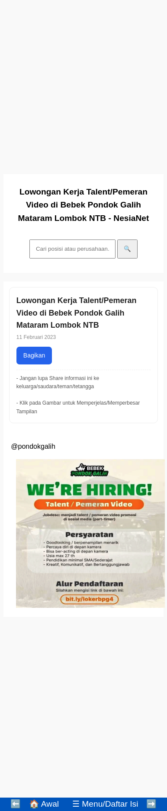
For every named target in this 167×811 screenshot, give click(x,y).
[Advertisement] (81, 84)
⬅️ (15, 803)
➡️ (151, 803)
